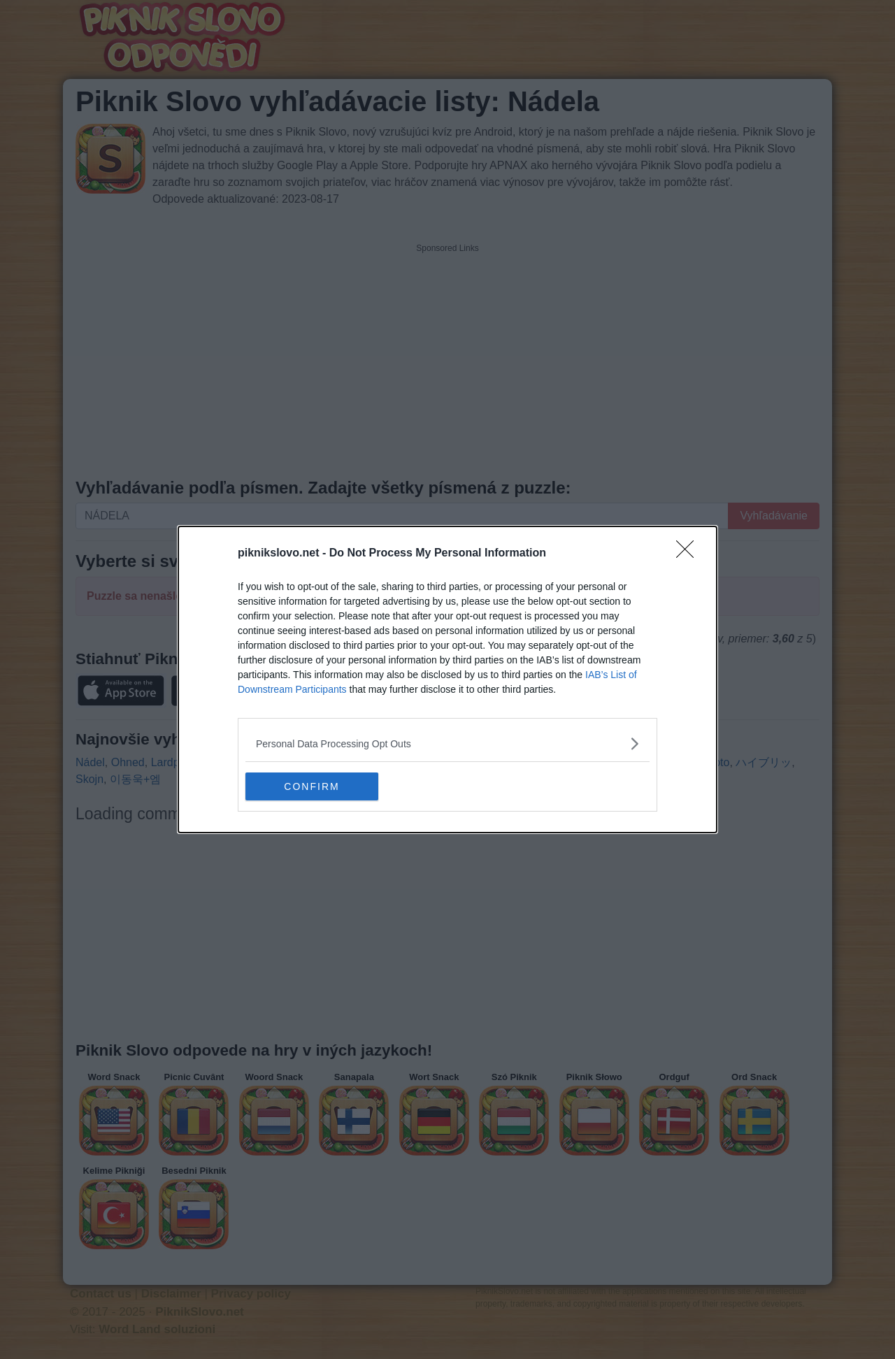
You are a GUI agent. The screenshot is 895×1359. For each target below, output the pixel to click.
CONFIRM (311, 785)
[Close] (689, 553)
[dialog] (447, 679)
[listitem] (447, 743)
